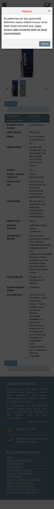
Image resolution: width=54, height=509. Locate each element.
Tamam (44, 44)
